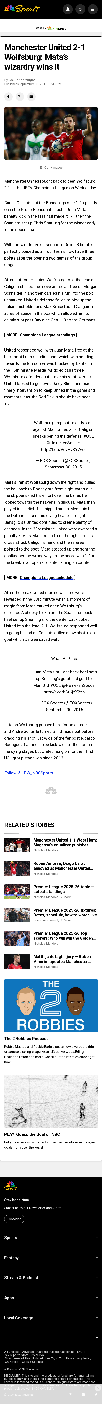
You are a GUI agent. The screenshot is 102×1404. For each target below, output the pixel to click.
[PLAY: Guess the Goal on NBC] (51, 1101)
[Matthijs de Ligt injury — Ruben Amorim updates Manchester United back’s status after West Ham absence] (17, 961)
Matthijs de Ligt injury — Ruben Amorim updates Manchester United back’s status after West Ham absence (63, 959)
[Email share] (31, 96)
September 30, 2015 (63, 467)
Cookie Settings (32, 1361)
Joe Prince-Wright (21, 80)
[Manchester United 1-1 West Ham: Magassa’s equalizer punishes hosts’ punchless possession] (17, 845)
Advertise (28, 1351)
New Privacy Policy (78, 1358)
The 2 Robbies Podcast (26, 1038)
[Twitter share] (20, 96)
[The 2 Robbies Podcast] (51, 1005)
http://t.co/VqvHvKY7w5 (63, 449)
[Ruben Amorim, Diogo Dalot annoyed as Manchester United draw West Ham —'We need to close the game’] (17, 868)
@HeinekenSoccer (63, 442)
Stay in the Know (16, 1200)
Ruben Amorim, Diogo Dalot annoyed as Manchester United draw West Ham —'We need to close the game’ (62, 866)
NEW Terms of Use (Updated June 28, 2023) (34, 1358)
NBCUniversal (30, 1369)
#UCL (89, 436)
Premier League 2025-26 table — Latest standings (64, 889)
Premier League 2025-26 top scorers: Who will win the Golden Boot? (63, 936)
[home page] (22, 9)
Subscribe (14, 1219)
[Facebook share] (8, 96)
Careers (42, 1351)
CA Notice (11, 1361)
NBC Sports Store (16, 1355)
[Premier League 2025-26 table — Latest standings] (17, 891)
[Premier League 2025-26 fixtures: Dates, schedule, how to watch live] (17, 915)
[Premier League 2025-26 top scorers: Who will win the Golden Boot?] (17, 938)
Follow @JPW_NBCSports (28, 773)
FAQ (79, 1351)
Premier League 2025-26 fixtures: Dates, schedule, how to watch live (65, 912)
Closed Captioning (62, 1351)
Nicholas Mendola (46, 850)
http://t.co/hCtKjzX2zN (64, 692)
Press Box (37, 1355)
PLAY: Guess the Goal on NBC (32, 1134)
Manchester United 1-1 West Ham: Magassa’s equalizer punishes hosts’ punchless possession (65, 842)
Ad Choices (12, 1351)
